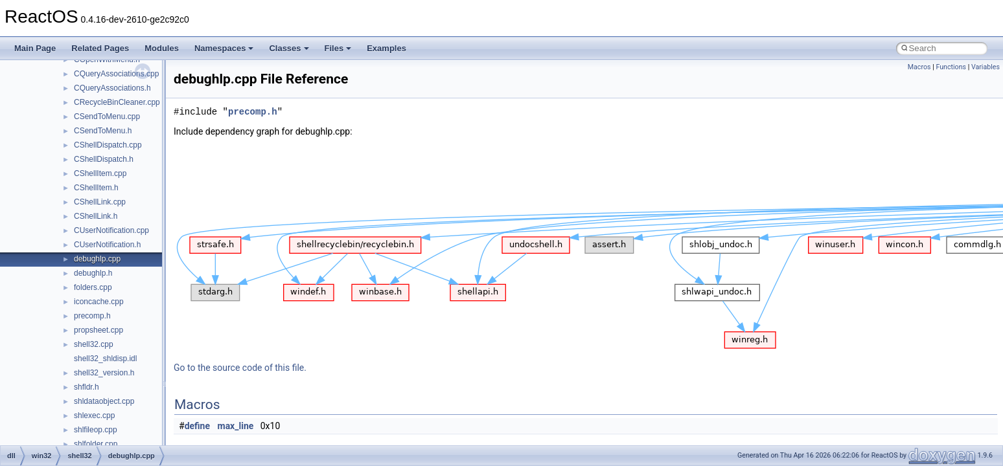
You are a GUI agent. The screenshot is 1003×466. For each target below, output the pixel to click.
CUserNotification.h (107, 244)
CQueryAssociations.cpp (116, 73)
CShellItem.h (96, 187)
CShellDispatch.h (103, 159)
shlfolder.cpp (95, 444)
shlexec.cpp (94, 415)
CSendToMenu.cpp (107, 116)
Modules (161, 48)
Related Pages (100, 48)
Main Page (35, 48)
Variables (985, 67)
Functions (951, 67)
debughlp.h (93, 273)
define (197, 426)
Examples (386, 48)
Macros (919, 67)
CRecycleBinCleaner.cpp (117, 102)
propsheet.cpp (98, 330)
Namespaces (224, 48)
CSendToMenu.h (103, 130)
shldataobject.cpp (104, 401)
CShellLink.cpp (100, 201)
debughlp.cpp (97, 258)
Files (338, 48)
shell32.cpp (93, 344)
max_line (236, 426)
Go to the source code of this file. (240, 367)
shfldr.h (86, 387)
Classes (288, 48)
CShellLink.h (95, 216)
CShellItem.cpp (100, 173)
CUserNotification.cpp (111, 230)
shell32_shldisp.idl (105, 358)
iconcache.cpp (99, 301)
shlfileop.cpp (95, 429)
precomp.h (92, 315)
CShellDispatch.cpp (108, 145)
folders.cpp (93, 287)
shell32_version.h (104, 372)
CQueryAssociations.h (112, 88)
